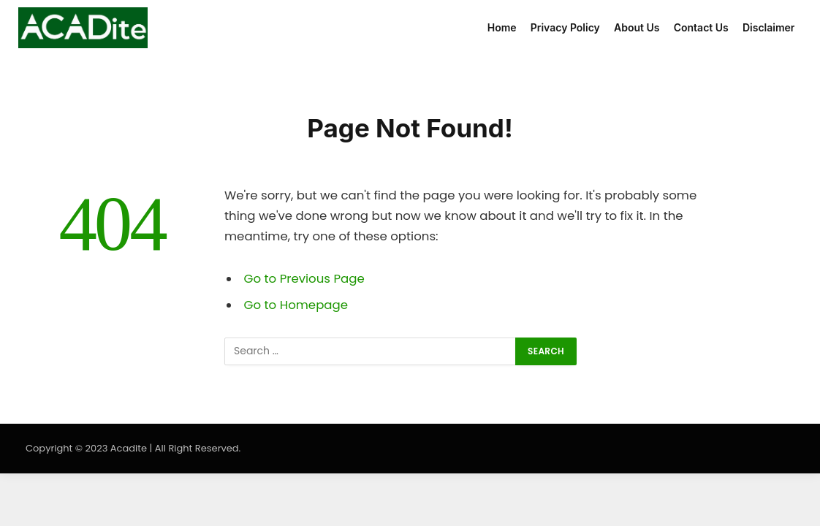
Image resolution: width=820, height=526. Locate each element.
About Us (636, 27)
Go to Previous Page (304, 278)
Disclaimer (768, 27)
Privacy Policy (565, 27)
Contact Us (701, 27)
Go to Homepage (296, 305)
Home (502, 27)
